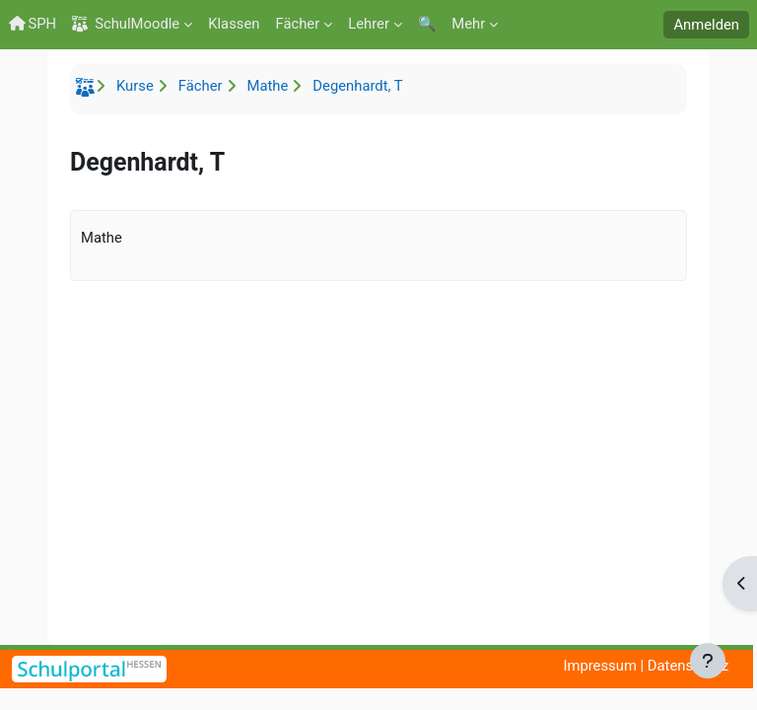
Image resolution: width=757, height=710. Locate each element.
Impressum (599, 665)
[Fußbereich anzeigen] (707, 660)
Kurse (135, 86)
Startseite (87, 90)
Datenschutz (688, 665)
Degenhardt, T (357, 86)
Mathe (268, 86)
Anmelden (706, 25)
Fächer (200, 86)
